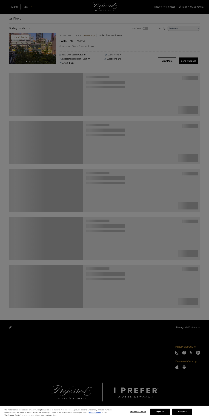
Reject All (160, 411)
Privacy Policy (95, 412)
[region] (104, 412)
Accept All (182, 411)
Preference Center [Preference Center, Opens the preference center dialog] (138, 411)
